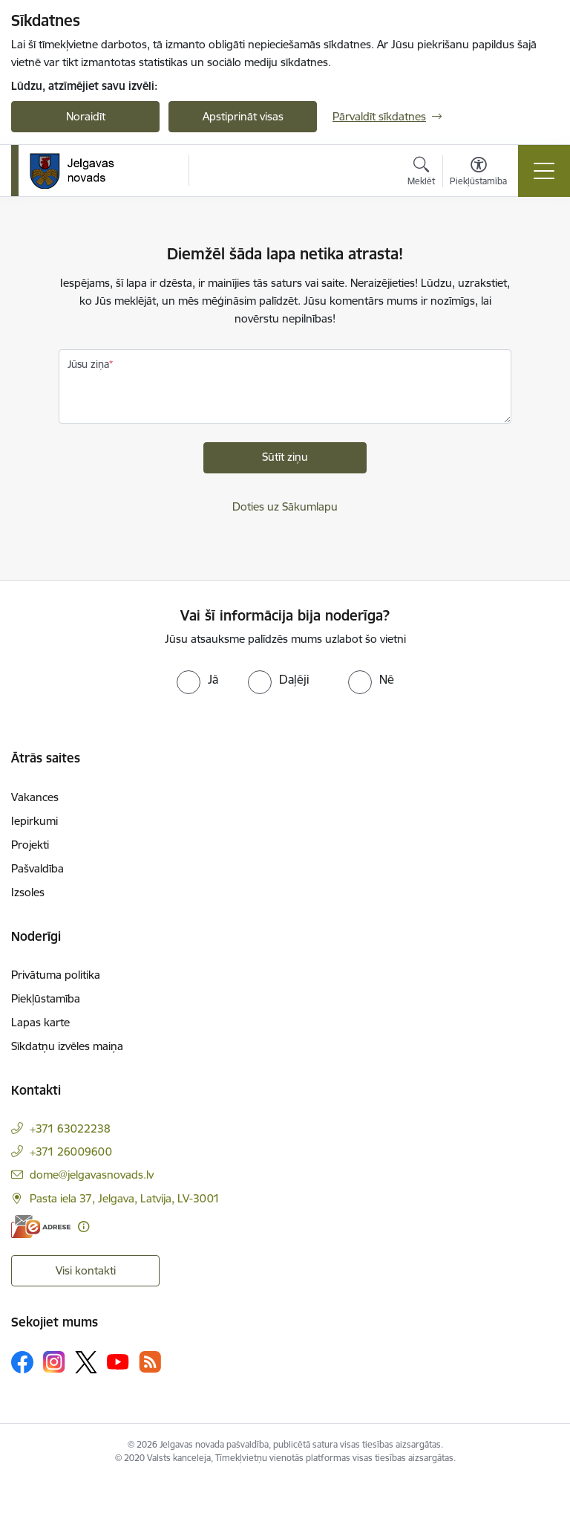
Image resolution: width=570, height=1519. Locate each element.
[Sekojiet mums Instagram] (54, 1362)
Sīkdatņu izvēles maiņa (67, 1046)
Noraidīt (85, 116)
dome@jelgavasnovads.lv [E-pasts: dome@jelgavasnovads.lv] (92, 1174)
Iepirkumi (34, 821)
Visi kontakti (86, 1270)
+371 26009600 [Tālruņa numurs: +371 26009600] (71, 1151)
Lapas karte (40, 1022)
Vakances (35, 797)
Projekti (30, 845)
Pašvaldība (37, 868)
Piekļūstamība (45, 998)
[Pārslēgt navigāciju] (544, 171)
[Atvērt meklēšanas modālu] (421, 173)
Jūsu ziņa (88, 364)
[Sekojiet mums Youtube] (118, 1361)
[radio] (197, 679)
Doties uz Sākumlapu (285, 506)
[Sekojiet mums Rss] (150, 1362)
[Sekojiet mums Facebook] (22, 1362)
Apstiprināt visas (243, 116)
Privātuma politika (55, 975)
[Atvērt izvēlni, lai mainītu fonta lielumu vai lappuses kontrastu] (478, 173)
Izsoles (28, 892)
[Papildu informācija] (83, 1226)
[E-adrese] (41, 1226)
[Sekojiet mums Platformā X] (86, 1362)
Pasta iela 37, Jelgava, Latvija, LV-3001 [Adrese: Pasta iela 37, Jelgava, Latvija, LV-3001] (125, 1198)
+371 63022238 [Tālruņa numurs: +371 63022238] (70, 1128)
